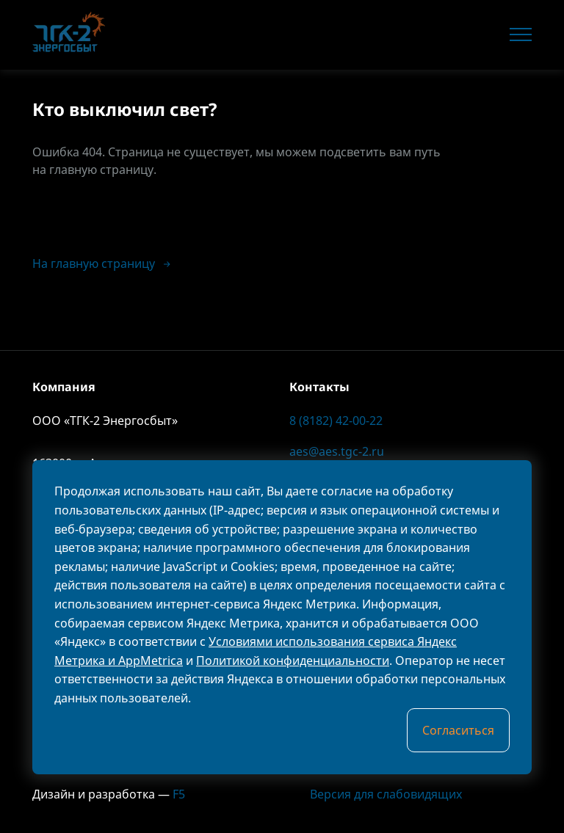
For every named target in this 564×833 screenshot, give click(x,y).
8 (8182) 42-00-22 (336, 420)
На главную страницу (102, 263)
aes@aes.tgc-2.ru (336, 451)
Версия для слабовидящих (375, 794)
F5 (179, 794)
